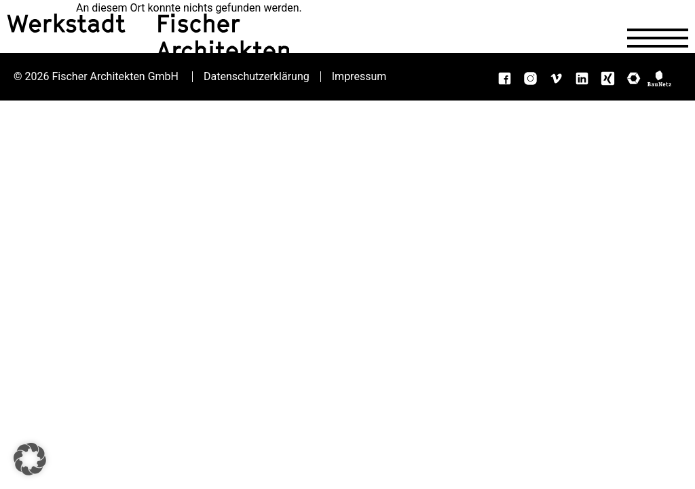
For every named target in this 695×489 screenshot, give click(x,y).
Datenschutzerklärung (256, 76)
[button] (30, 459)
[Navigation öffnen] (657, 38)
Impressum (359, 76)
